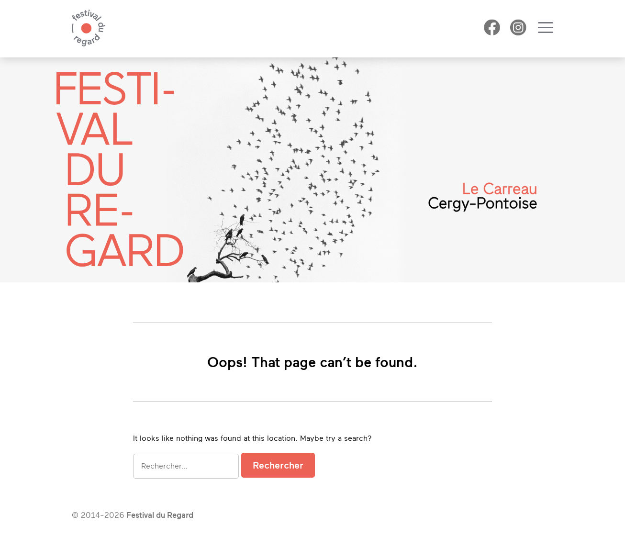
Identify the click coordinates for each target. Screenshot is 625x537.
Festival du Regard (159, 515)
